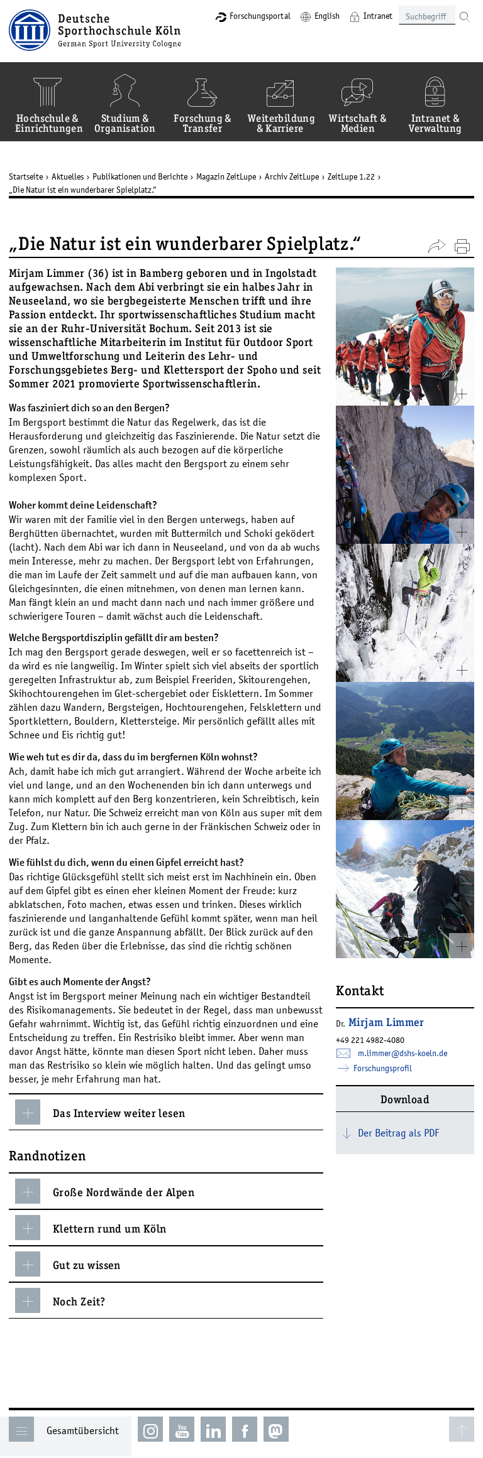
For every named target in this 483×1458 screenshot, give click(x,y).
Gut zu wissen (68, 1264)
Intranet (378, 16)
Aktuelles (68, 176)
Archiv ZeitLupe (292, 176)
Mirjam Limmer (386, 1023)
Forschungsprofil (382, 1068)
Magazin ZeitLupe (226, 176)
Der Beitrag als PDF (398, 1132)
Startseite (26, 176)
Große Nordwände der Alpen (104, 1191)
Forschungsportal (260, 16)
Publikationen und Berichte (139, 176)
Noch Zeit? (60, 1300)
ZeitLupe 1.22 (351, 176)
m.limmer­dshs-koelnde (402, 1053)
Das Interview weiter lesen (100, 1112)
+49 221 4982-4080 (370, 1040)
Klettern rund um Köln (90, 1227)
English (327, 16)
